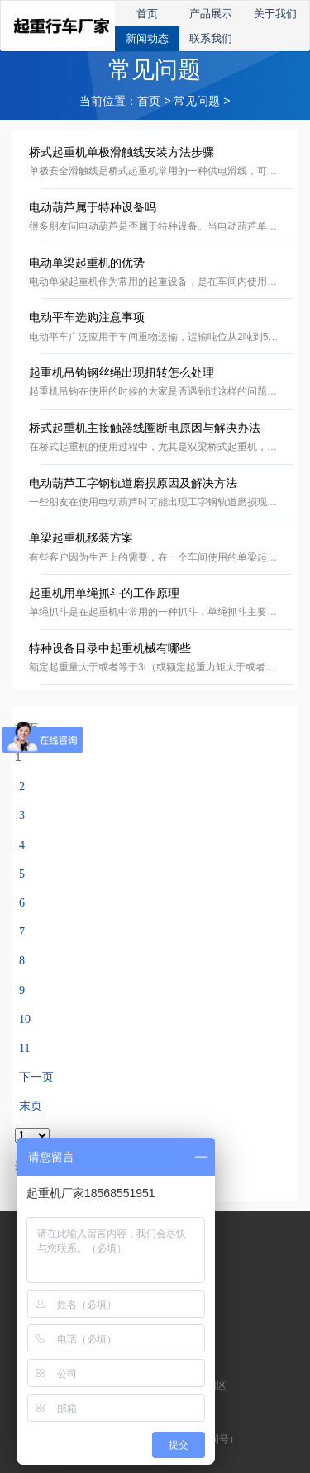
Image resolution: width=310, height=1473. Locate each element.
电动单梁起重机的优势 (87, 263)
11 (24, 1048)
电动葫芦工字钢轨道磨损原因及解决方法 (133, 483)
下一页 (36, 1077)
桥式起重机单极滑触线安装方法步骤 (121, 152)
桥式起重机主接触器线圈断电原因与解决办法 (144, 428)
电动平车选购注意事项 (87, 317)
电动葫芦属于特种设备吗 (92, 207)
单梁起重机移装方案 (81, 538)
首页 (148, 101)
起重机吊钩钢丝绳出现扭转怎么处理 (121, 373)
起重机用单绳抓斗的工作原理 (104, 593)
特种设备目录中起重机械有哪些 (110, 648)
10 (25, 1019)
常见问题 (197, 101)
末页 (30, 1106)
